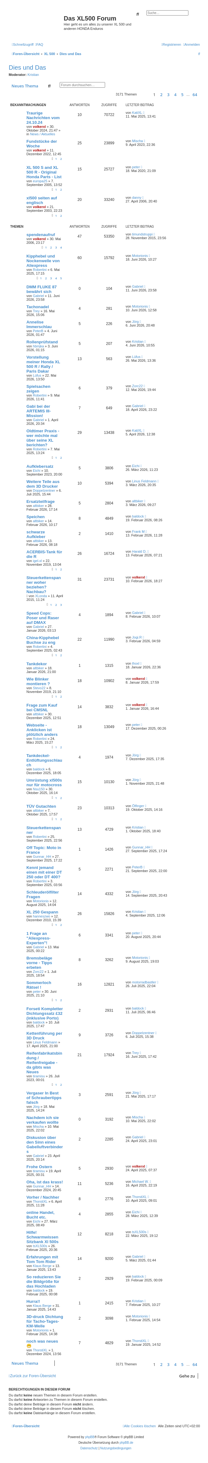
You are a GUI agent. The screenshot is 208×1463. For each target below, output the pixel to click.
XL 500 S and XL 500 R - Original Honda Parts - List (44, 172)
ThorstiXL (40, 1201)
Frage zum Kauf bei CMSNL (41, 707)
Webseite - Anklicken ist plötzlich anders (42, 730)
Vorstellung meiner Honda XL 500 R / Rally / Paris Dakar (43, 364)
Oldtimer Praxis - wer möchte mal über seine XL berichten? (42, 438)
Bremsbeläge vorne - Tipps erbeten (39, 963)
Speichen (35, 516)
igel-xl (37, 561)
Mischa (137, 141)
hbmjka (38, 346)
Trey (36, 311)
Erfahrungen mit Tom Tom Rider (42, 1259)
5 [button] (182, 94)
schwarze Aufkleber (35, 534)
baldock (138, 516)
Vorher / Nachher (42, 1197)
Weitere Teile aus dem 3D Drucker (43, 484)
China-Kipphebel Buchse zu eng (42, 640)
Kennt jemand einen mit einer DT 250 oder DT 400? (44, 872)
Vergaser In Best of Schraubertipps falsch (44, 1098)
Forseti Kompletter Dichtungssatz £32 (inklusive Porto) (44, 1013)
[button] (144, 94)
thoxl (135, 663)
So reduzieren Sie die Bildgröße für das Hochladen (43, 1282)
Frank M (138, 531)
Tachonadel (37, 306)
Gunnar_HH (42, 856)
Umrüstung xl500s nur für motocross (44, 782)
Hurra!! (33, 1301)
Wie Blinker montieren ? (38, 681)
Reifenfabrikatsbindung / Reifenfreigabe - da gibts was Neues (44, 1062)
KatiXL (137, 112)
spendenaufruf (40, 234)
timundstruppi (142, 234)
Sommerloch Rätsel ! (38, 985)
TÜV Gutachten (41, 806)
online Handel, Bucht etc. (40, 1214)
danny (136, 197)
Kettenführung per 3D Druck (44, 1035)
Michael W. (140, 1181)
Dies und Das (27, 67)
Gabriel (38, 296)
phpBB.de (126, 1442)
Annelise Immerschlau (39, 324)
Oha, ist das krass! (44, 1182)
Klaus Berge (42, 1266)
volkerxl (39, 126)
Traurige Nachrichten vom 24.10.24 (43, 118)
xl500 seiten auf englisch (41, 200)
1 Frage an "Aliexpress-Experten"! (38, 938)
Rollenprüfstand (42, 342)
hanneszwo (41, 916)
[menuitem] (39, 44)
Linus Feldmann (144, 481)
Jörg (135, 321)
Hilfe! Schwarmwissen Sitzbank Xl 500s (42, 1237)
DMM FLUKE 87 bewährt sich (41, 289)
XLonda (41, 596)
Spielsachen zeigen (38, 388)
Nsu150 (39, 789)
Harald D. (139, 551)
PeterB (38, 331)
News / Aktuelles (42, 134)
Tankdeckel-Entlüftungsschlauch (44, 760)
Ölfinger (138, 806)
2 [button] (161, 94)
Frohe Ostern (39, 1166)
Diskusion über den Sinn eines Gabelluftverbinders (44, 1144)
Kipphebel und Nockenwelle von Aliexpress (43, 261)
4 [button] (175, 94)
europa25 (40, 181)
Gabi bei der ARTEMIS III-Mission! (38, 411)
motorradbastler (144, 982)
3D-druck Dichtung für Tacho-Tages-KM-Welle (44, 1321)
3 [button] (168, 94)
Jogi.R (137, 637)
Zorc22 (137, 386)
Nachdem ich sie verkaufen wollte (42, 1120)
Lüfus (37, 375)
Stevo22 (39, 688)
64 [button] (194, 94)
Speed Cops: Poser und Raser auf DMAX (42, 618)
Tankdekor (36, 664)
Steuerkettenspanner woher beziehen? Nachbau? (43, 584)
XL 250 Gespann (42, 912)
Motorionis (140, 256)
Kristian (33, 75)
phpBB (90, 1437)
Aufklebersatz (39, 466)
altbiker (38, 506)
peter (136, 167)
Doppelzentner (44, 490)
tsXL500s (40, 1246)
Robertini (40, 270)
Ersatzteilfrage (40, 501)
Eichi (36, 470)
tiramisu (39, 1076)
